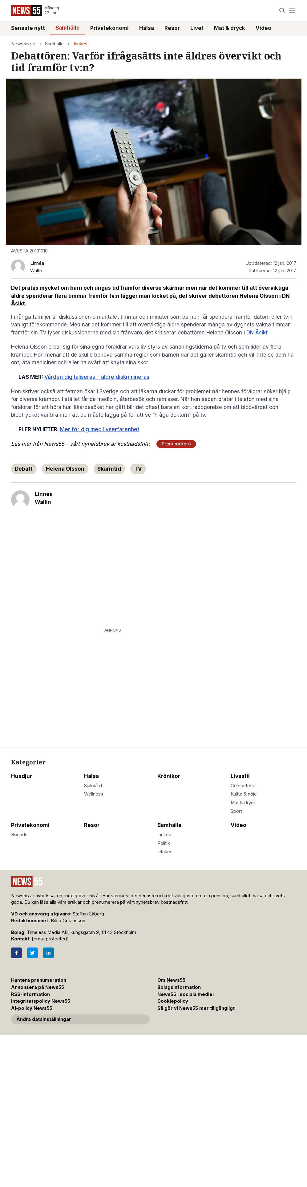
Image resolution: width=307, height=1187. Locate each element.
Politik (163, 843)
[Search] (282, 10)
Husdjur (21, 776)
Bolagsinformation (179, 987)
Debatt (24, 469)
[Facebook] (16, 953)
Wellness (93, 794)
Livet (197, 28)
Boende (19, 834)
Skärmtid (109, 469)
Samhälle (67, 28)
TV (138, 469)
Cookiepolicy (172, 1001)
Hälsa (146, 28)
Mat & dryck (229, 28)
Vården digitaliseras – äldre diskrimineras (96, 377)
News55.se (23, 44)
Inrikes (80, 44)
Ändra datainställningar (43, 1019)
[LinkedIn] (48, 953)
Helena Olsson (65, 469)
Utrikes (164, 851)
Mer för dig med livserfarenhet (99, 429)
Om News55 (171, 980)
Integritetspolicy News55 (40, 1001)
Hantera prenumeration (38, 980)
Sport (236, 811)
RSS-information (30, 994)
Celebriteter (243, 785)
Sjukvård (93, 785)
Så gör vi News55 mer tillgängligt (196, 1008)
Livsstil (240, 776)
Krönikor (168, 776)
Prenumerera (176, 444)
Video (263, 28)
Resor (172, 28)
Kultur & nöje (244, 794)
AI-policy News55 (31, 1008)
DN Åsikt (257, 332)
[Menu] (292, 10)
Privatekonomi (109, 28)
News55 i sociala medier (186, 994)
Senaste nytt (28, 28)
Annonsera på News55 (37, 987)
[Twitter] (32, 953)
